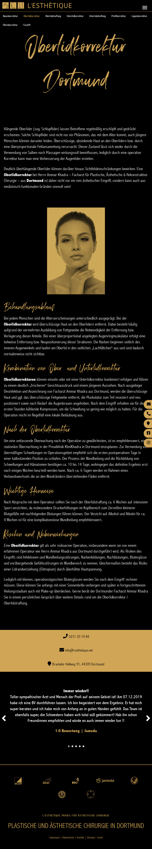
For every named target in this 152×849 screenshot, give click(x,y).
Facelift (26, 25)
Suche (100, 837)
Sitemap (91, 837)
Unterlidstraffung (97, 16)
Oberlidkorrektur (32, 16)
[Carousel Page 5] (83, 746)
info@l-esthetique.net (79, 650)
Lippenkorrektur (139, 16)
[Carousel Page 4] (80, 746)
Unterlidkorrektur (75, 16)
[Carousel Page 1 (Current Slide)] (69, 746)
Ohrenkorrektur (10, 25)
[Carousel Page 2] (72, 746)
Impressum (54, 837)
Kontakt (80, 837)
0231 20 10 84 (79, 637)
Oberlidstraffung (53, 16)
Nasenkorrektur (10, 16)
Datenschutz (68, 837)
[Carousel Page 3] (76, 746)
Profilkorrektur (118, 16)
